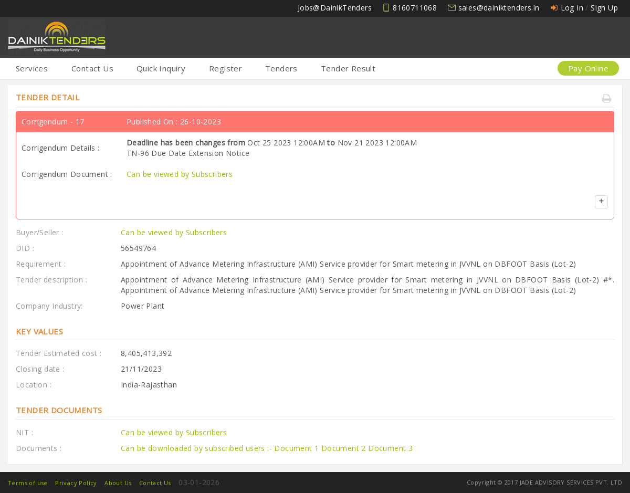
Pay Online (588, 68)
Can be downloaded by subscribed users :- (197, 448)
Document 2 (344, 448)
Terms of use (28, 483)
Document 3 (390, 448)
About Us (117, 483)
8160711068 (415, 8)
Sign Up (604, 8)
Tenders (281, 68)
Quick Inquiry (160, 68)
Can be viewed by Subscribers (180, 174)
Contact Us (92, 68)
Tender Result (348, 68)
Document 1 (297, 448)
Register (225, 68)
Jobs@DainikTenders (335, 8)
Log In (572, 8)
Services (32, 68)
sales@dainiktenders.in (499, 8)
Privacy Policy (76, 483)
